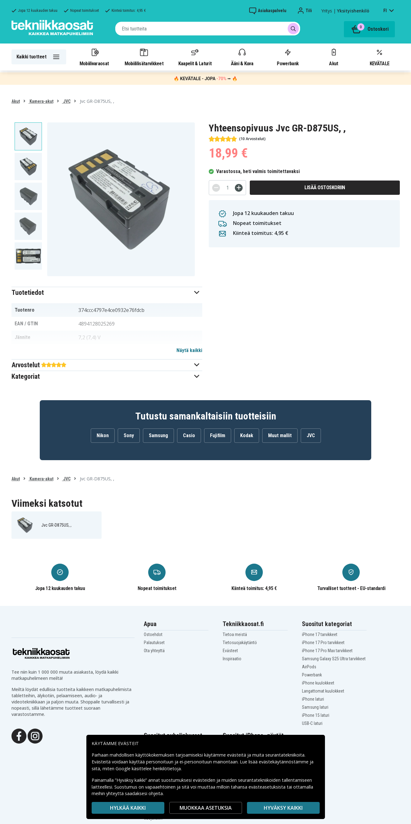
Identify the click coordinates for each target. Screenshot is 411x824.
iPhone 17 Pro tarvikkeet (323, 642)
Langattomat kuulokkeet (323, 691)
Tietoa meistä (235, 634)
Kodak (246, 435)
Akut (333, 57)
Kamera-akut (41, 101)
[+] (239, 188)
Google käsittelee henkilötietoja (148, 768)
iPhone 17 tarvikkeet (319, 634)
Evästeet (230, 650)
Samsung (158, 435)
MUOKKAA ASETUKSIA (206, 807)
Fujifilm (217, 435)
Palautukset (154, 642)
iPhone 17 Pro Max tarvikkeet (327, 650)
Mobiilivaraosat (94, 57)
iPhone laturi (313, 699)
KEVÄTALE (379, 57)
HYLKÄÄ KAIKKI (128, 807)
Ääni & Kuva (242, 57)
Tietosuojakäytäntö (240, 642)
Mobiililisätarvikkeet (144, 57)
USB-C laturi (312, 723)
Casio (189, 435)
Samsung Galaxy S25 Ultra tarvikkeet (334, 658)
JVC (66, 101)
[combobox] (207, 28)
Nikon (103, 435)
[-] (216, 188)
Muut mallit (280, 435)
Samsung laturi (315, 707)
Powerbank (288, 57)
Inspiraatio (232, 658)
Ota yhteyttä (154, 650)
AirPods (309, 666)
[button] (107, 292)
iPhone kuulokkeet (318, 682)
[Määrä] (227, 188)
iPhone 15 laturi (315, 715)
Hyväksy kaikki (283, 807)
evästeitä (237, 755)
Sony (129, 435)
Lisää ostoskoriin (324, 187)
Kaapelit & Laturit (195, 57)
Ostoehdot (153, 634)
